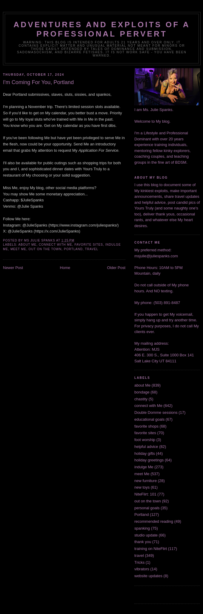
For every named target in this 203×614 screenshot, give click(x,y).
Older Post (116, 267)
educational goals (149, 419)
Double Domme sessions (156, 412)
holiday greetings (149, 460)
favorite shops (146, 426)
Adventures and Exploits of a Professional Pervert (101, 29)
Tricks (139, 562)
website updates (148, 576)
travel (91, 249)
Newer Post (13, 267)
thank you (142, 541)
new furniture (145, 480)
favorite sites (88, 244)
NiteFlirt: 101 (145, 494)
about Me (27, 244)
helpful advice (146, 446)
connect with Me (55, 244)
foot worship (144, 439)
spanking (142, 528)
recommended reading (153, 521)
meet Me (18, 249)
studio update (146, 535)
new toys (142, 487)
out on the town (45, 249)
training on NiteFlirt (150, 548)
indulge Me (143, 467)
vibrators (141, 569)
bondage (142, 392)
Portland (73, 249)
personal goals (147, 508)
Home (65, 267)
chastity (140, 399)
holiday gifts (144, 453)
